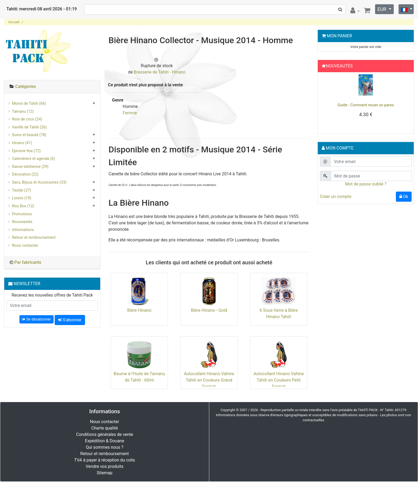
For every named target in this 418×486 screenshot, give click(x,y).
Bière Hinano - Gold (209, 310)
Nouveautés (22, 222)
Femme (130, 112)
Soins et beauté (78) (29, 135)
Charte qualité (104, 428)
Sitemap (104, 472)
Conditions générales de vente (104, 434)
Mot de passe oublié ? (365, 184)
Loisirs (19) (21, 198)
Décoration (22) (25, 174)
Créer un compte (335, 196)
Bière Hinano (139, 310)
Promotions (22, 214)
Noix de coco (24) (27, 119)
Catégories (25, 86)
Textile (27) (21, 190)
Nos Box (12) (23, 206)
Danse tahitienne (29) (30, 166)
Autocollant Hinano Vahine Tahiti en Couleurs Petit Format (279, 380)
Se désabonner (36, 319)
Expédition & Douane (104, 440)
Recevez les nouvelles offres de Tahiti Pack (52, 295)
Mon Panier (339, 35)
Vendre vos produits (105, 466)
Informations (23, 230)
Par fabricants (27, 262)
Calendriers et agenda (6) (33, 158)
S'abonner (70, 319)
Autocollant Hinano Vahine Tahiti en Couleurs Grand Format (209, 380)
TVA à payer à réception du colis (104, 460)
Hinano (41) (22, 143)
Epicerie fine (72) (26, 151)
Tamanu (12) (23, 111)
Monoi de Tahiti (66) (29, 103)
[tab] (52, 86)
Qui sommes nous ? (104, 447)
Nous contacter (25, 245)
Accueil (13, 22)
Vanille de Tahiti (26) (29, 127)
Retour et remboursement (34, 237)
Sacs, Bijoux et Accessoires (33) (39, 182)
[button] (327, 101)
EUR (382, 9)
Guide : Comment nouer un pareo (365, 105)
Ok (403, 196)
